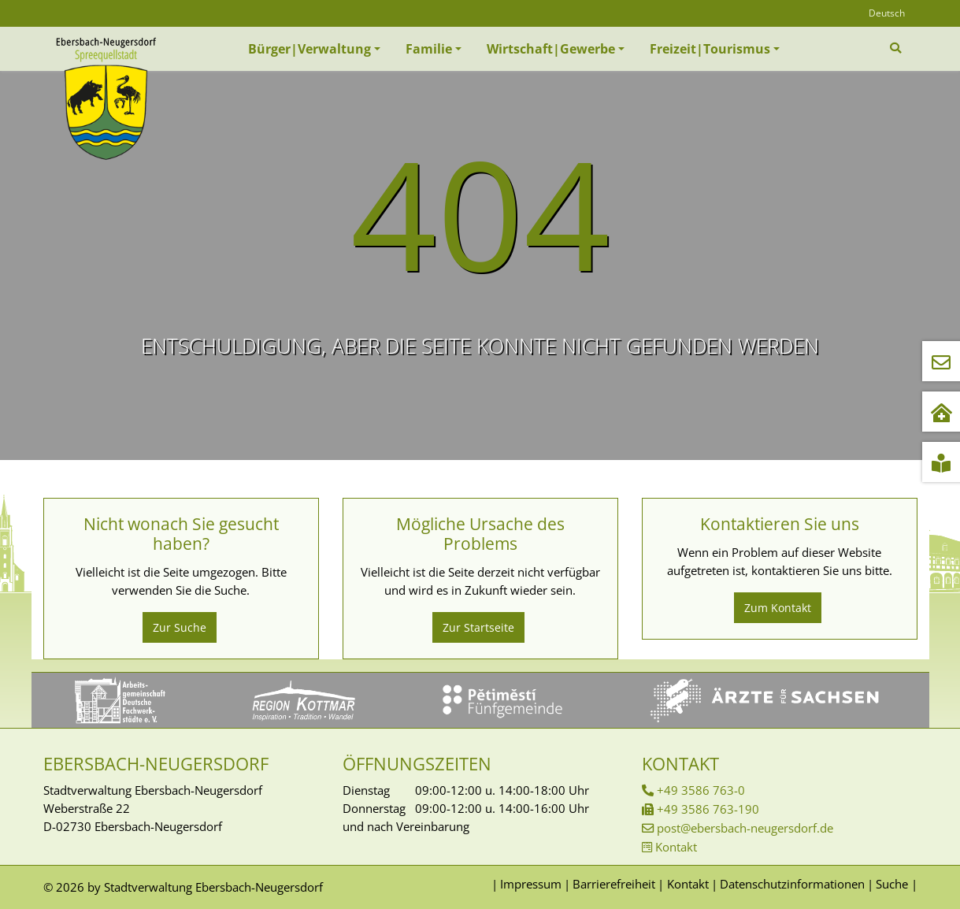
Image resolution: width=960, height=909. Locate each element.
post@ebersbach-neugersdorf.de (745, 828)
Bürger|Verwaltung (309, 49)
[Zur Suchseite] (897, 48)
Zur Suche (179, 627)
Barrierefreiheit (614, 884)
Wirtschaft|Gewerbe (551, 49)
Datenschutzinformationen (792, 884)
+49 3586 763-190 (708, 809)
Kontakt (676, 847)
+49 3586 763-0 (701, 790)
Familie (429, 49)
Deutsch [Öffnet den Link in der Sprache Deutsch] (887, 13)
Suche (892, 884)
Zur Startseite (478, 627)
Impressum (531, 884)
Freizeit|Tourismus (710, 49)
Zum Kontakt (777, 607)
